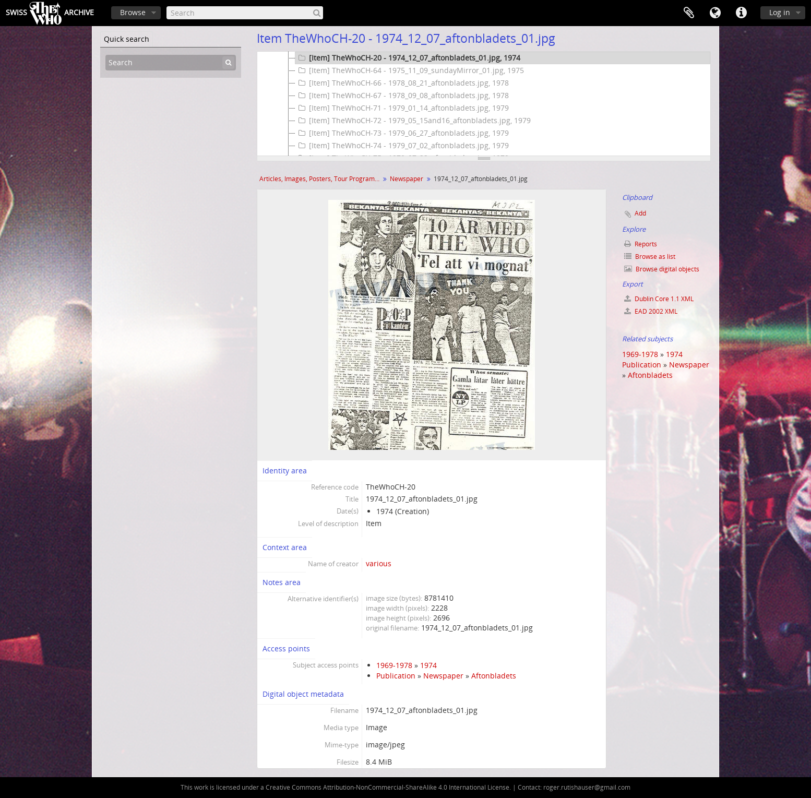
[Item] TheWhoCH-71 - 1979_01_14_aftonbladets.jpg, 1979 (402, 108)
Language (715, 13)
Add (640, 213)
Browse (133, 12)
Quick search (126, 39)
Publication (395, 676)
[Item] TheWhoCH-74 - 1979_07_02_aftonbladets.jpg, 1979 (402, 145)
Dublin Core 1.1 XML (659, 298)
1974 (428, 665)
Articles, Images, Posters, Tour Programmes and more (320, 178)
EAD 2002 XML (650, 311)
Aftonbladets (493, 676)
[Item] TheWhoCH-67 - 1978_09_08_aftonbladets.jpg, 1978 (402, 95)
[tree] (483, 104)
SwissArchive (50, 13)
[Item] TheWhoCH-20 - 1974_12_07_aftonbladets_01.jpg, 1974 (407, 58)
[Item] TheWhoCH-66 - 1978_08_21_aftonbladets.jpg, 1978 (402, 83)
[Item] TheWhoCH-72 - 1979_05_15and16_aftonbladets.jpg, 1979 (413, 120)
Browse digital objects (661, 269)
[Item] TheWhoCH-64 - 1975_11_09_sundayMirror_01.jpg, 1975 (409, 70)
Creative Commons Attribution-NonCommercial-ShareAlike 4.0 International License (387, 787)
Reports (640, 244)
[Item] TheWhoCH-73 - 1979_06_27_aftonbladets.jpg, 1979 (402, 133)
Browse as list (649, 256)
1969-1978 (394, 665)
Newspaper (406, 178)
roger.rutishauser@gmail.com (586, 787)
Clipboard (689, 13)
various (378, 563)
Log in (779, 12)
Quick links (741, 13)
